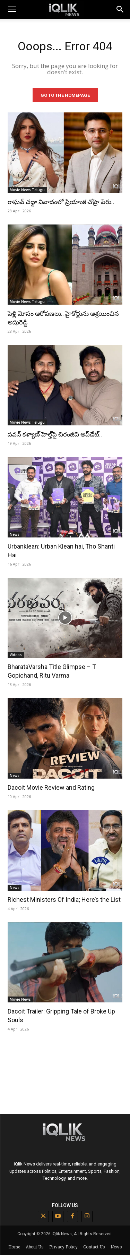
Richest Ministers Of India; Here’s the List (64, 899)
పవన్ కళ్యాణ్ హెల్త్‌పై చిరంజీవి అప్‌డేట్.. (55, 434)
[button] (120, 9)
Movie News (20, 999)
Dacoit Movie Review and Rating (51, 787)
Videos (16, 654)
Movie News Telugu (27, 189)
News (14, 534)
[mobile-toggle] (12, 9)
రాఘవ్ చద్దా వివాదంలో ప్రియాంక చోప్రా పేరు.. (61, 201)
